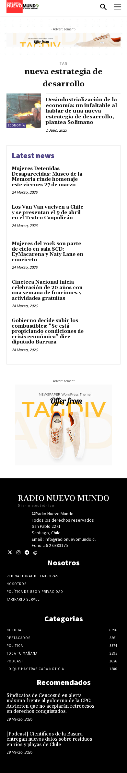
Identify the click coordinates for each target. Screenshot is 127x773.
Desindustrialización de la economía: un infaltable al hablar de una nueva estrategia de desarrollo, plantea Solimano (81, 110)
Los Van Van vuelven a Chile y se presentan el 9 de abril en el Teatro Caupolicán (47, 212)
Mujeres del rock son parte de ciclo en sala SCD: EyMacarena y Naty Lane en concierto (47, 252)
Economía (16, 125)
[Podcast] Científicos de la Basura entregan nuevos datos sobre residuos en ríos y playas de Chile (49, 739)
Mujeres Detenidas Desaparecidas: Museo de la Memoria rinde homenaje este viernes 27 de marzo (47, 177)
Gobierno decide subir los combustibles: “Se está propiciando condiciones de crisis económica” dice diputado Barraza (48, 331)
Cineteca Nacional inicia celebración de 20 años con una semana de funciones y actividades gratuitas (47, 290)
